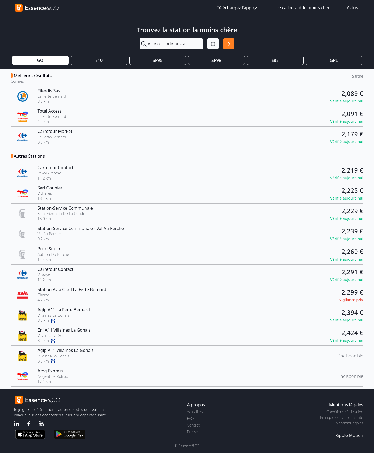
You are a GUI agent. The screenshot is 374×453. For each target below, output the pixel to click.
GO (40, 60)
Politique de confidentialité (341, 417)
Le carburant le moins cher (303, 7)
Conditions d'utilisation (344, 411)
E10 (99, 60)
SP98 (216, 60)
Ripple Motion (349, 435)
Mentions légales (349, 423)
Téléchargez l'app (237, 8)
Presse (192, 431)
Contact (193, 425)
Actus (352, 7)
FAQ (190, 418)
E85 (275, 60)
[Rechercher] (228, 43)
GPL (334, 60)
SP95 (158, 60)
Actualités (195, 411)
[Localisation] (213, 43)
